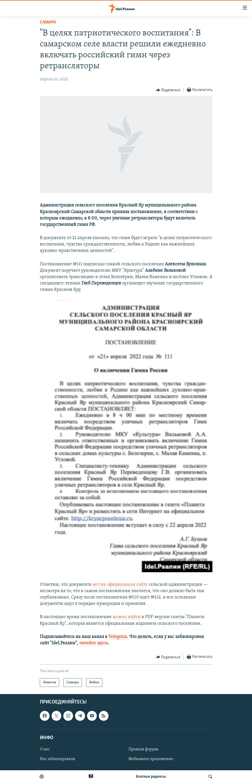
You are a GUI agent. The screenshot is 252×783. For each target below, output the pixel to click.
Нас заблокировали (57, 759)
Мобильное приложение (150, 759)
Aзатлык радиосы (151, 777)
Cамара (48, 22)
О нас (45, 749)
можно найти (127, 617)
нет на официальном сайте (120, 584)
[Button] (168, 90)
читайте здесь (93, 643)
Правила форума (143, 749)
